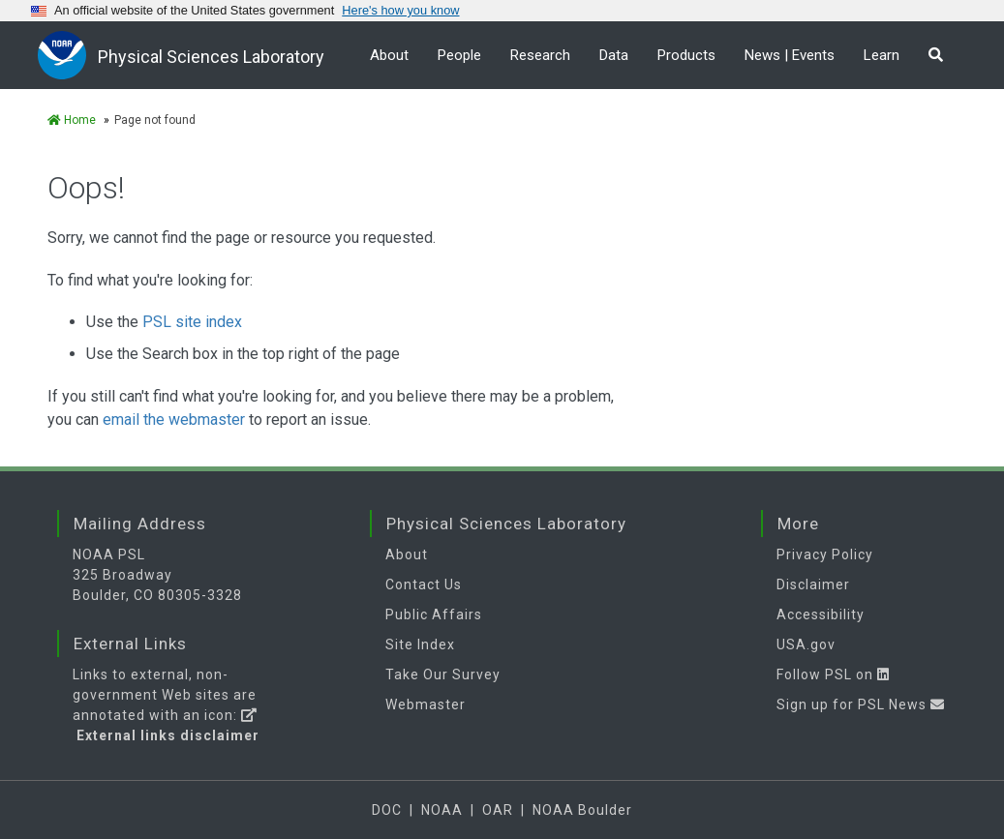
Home (71, 120)
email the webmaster (174, 419)
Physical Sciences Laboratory (211, 56)
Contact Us (423, 584)
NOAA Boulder (582, 810)
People (459, 55)
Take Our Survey (443, 674)
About (389, 55)
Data (613, 55)
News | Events (790, 55)
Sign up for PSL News (860, 704)
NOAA (442, 810)
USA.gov (806, 644)
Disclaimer (813, 584)
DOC (387, 810)
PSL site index (192, 322)
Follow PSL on (833, 674)
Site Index (420, 644)
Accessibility (820, 614)
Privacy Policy (824, 554)
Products (686, 55)
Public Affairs (433, 614)
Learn (881, 55)
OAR (497, 810)
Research (540, 55)
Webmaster (425, 704)
